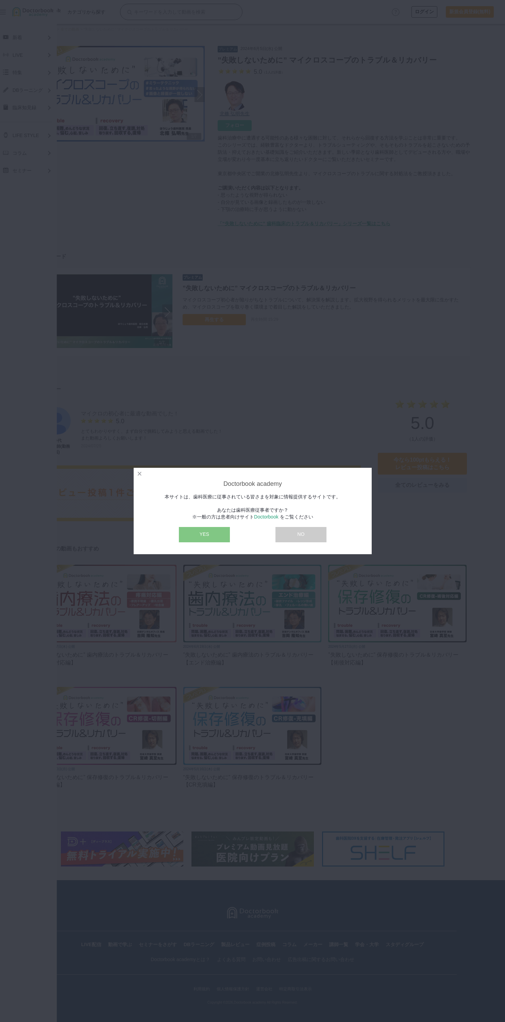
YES (204, 534)
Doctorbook (266, 517)
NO (300, 534)
